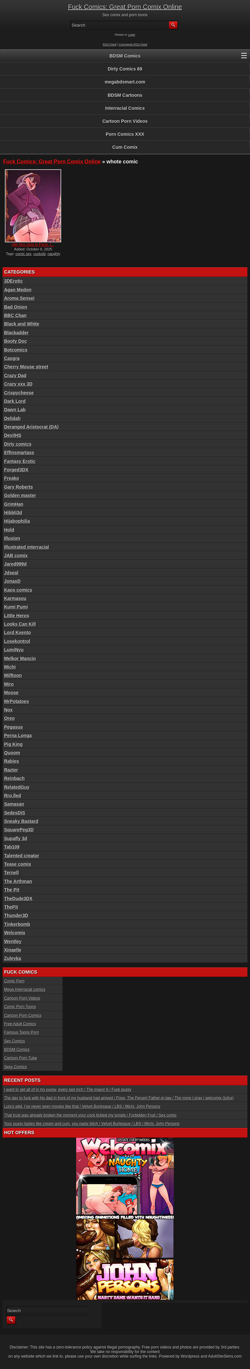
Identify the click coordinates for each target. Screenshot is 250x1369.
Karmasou (15, 598)
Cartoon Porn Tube (20, 1058)
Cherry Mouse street (26, 367)
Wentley (12, 941)
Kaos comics (18, 590)
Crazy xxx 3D (18, 384)
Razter (11, 770)
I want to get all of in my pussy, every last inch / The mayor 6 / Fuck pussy (68, 1089)
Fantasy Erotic (19, 461)
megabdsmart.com (125, 81)
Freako (11, 478)
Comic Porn (14, 981)
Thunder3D (16, 915)
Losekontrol (17, 641)
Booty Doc (15, 341)
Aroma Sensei (19, 298)
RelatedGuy (17, 787)
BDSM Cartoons (125, 95)
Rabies (11, 761)
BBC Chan (15, 315)
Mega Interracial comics (25, 989)
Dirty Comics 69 (125, 68)
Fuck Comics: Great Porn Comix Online (125, 6)
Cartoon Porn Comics (23, 1015)
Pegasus (13, 727)
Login (131, 34)
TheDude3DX (18, 898)
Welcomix (14, 932)
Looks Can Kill (20, 624)
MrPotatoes (16, 701)
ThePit (11, 907)
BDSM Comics (125, 55)
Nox (8, 710)
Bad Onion (15, 307)
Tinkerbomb (17, 924)
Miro (9, 684)
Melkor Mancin (20, 658)
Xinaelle (12, 950)
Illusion (12, 538)
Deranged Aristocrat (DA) (31, 427)
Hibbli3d (13, 512)
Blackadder (16, 332)
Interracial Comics (125, 108)
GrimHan (13, 504)
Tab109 (12, 847)
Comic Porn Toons (20, 1006)
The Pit (12, 890)
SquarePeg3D (19, 829)
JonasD (12, 581)
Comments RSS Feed (133, 44)
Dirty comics (18, 444)
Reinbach (14, 778)
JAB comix (16, 555)
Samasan (14, 804)
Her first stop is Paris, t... (33, 244)
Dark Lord (15, 401)
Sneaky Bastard (21, 821)
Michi (10, 667)
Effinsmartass (19, 452)
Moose (11, 692)
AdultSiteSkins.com (225, 1356)
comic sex (24, 254)
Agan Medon (18, 290)
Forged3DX (16, 469)
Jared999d (15, 564)
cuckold (40, 254)
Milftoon (13, 675)
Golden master (20, 495)
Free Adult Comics (20, 1024)
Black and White (21, 324)
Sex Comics (14, 1041)
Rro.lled (12, 795)
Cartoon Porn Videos (125, 121)
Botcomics (16, 350)
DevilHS (12, 435)
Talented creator (21, 855)
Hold (9, 530)
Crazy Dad (15, 375)
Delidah (12, 418)
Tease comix (17, 864)
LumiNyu (14, 649)
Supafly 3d (15, 838)
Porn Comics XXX (125, 134)
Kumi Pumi (16, 607)
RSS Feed (110, 44)
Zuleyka (12, 958)
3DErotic (13, 281)
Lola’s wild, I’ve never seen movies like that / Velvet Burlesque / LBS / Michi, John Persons (82, 1106)
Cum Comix (125, 147)
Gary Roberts (18, 487)
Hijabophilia (17, 521)
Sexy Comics (15, 1067)
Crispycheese (19, 392)
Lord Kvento (17, 632)
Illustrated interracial (26, 547)
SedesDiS (14, 813)
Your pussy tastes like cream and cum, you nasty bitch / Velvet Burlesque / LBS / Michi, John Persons (92, 1123)
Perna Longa (18, 735)
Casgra (12, 358)
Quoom (12, 752)
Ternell (11, 872)
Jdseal (11, 572)
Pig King (13, 744)
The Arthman (18, 881)
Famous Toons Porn (21, 1032)
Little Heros (16, 615)
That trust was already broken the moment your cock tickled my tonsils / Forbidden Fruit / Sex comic (90, 1115)
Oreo (9, 718)
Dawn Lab (15, 409)
